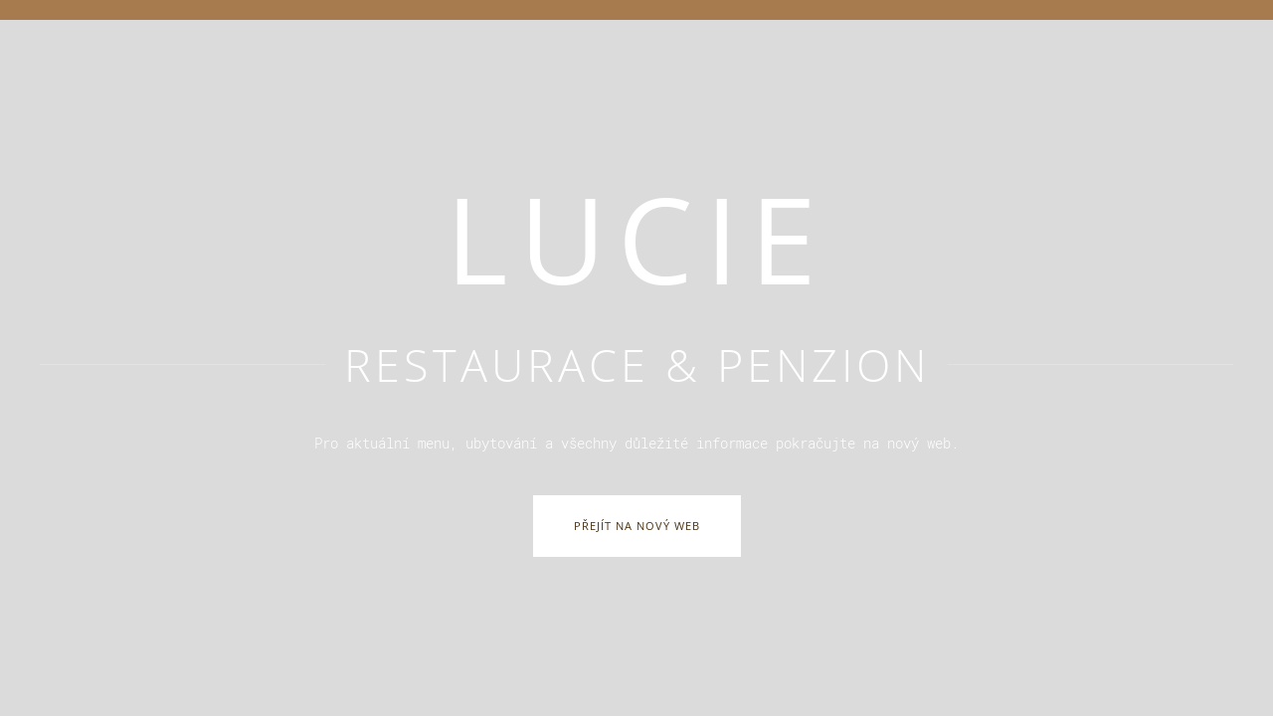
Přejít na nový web (637, 525)
